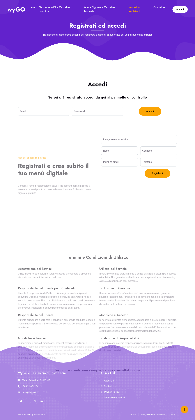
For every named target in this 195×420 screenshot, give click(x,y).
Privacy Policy (111, 392)
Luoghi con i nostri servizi (153, 414)
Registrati (157, 173)
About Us (109, 381)
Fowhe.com (39, 414)
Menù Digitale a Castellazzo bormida (101, 9)
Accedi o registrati (134, 9)
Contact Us (110, 386)
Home (31, 7)
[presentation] (124, 175)
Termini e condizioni (114, 397)
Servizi (173, 414)
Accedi (180, 9)
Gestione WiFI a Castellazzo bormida (56, 9)
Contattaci (159, 7)
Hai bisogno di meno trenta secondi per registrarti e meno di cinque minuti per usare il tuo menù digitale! (97, 35)
